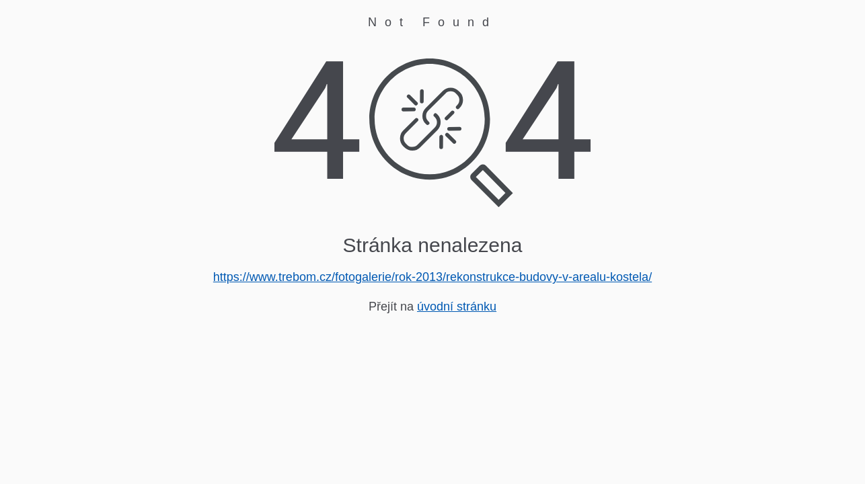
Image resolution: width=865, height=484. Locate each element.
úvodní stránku (456, 306)
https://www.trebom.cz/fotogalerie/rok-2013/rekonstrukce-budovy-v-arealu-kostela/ (432, 277)
